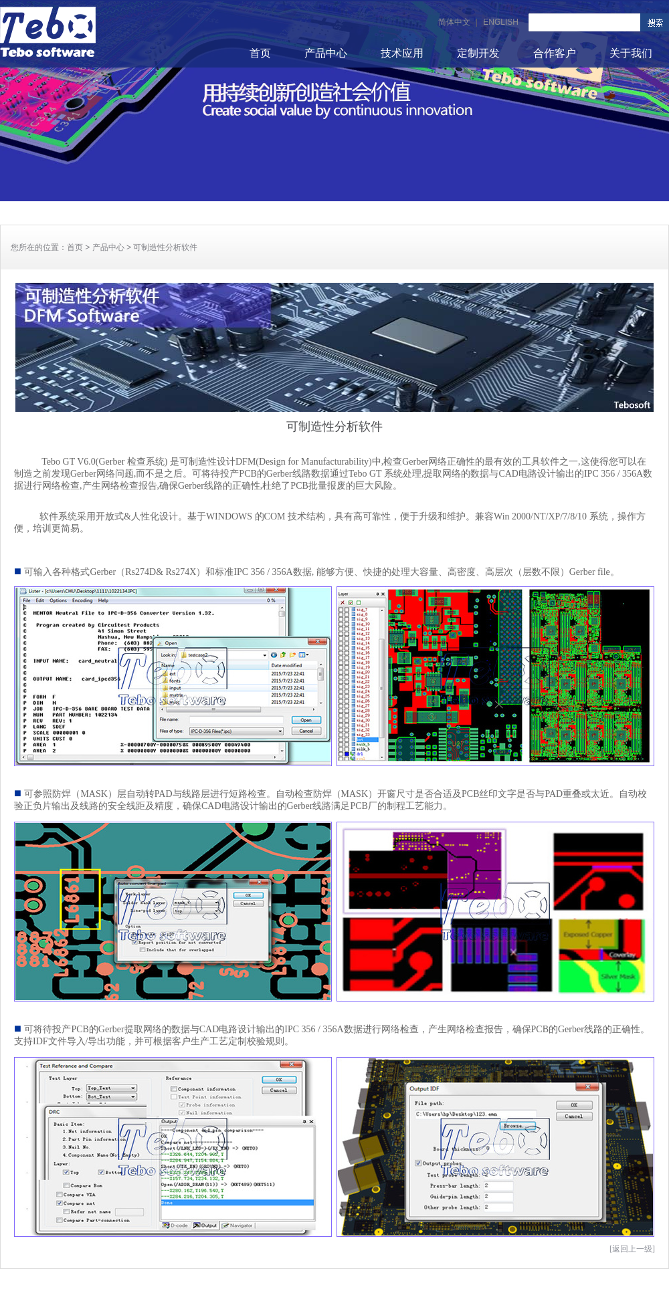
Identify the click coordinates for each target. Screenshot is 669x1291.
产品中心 (325, 53)
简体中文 (454, 22)
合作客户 (554, 53)
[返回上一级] (632, 1249)
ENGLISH (500, 22)
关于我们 (630, 53)
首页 (260, 53)
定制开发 (478, 53)
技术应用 (402, 53)
